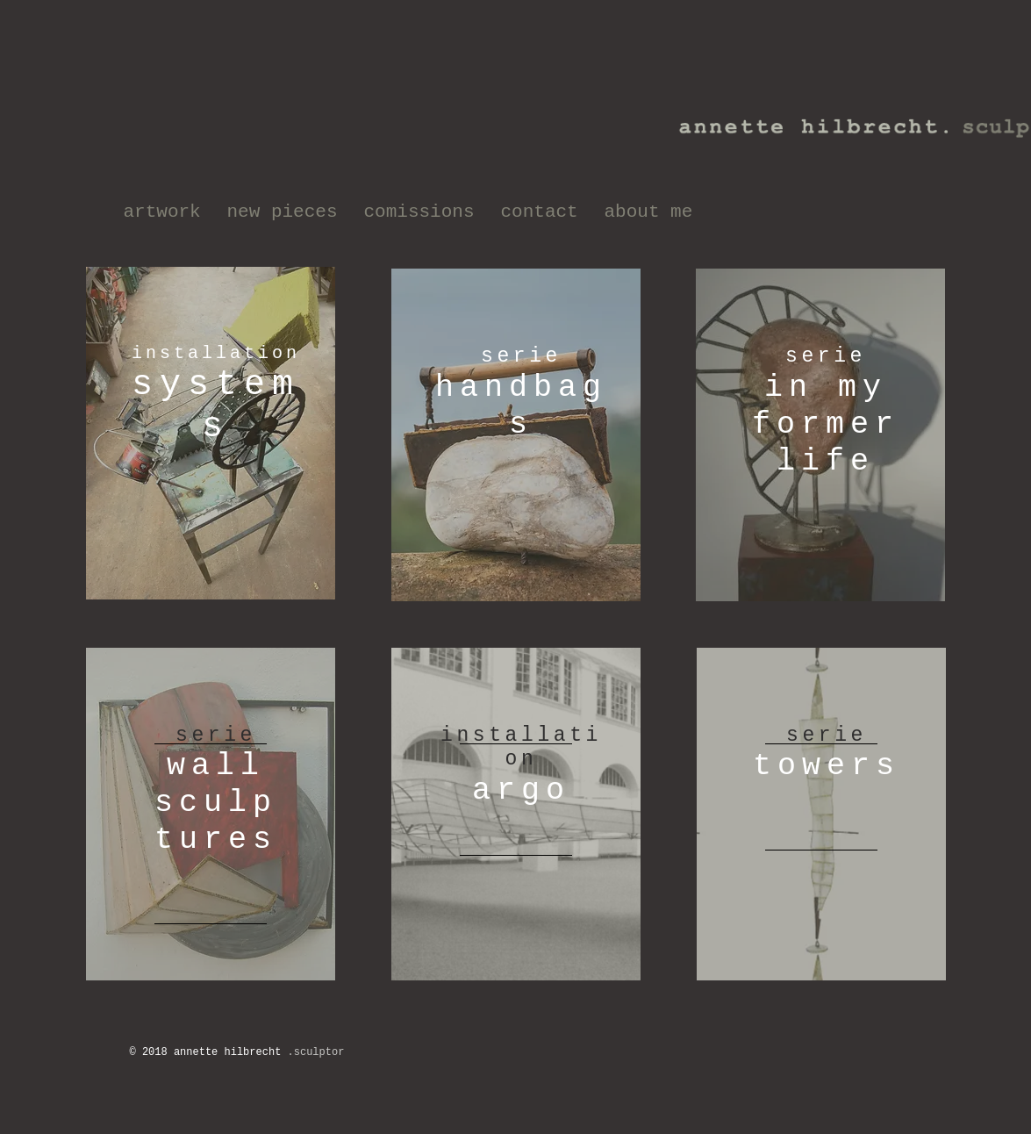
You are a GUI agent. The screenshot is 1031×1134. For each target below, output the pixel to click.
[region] (210, 433)
